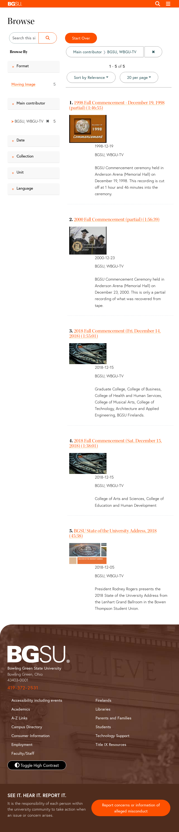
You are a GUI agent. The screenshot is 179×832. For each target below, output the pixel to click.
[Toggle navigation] (168, 3)
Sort (89, 77)
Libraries (103, 709)
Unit (20, 172)
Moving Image (23, 84)
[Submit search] (47, 38)
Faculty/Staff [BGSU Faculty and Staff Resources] (22, 753)
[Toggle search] (157, 3)
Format (23, 65)
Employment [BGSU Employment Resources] (21, 744)
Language (25, 188)
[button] (79, 3)
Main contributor (31, 103)
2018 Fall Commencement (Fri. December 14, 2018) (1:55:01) (115, 333)
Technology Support (112, 735)
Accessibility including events (36, 700)
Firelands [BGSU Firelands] (103, 700)
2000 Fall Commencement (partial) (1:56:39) (116, 219)
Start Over (81, 38)
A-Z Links (19, 718)
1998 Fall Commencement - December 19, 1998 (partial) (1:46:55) (117, 105)
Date (21, 140)
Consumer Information (30, 735)
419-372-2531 (22, 687)
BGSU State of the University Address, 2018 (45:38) (113, 533)
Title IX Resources (111, 744)
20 (137, 77)
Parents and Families (113, 718)
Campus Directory (26, 726)
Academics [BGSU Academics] (20, 709)
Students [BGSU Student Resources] (103, 726)
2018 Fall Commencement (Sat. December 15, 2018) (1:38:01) (115, 443)
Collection (25, 156)
